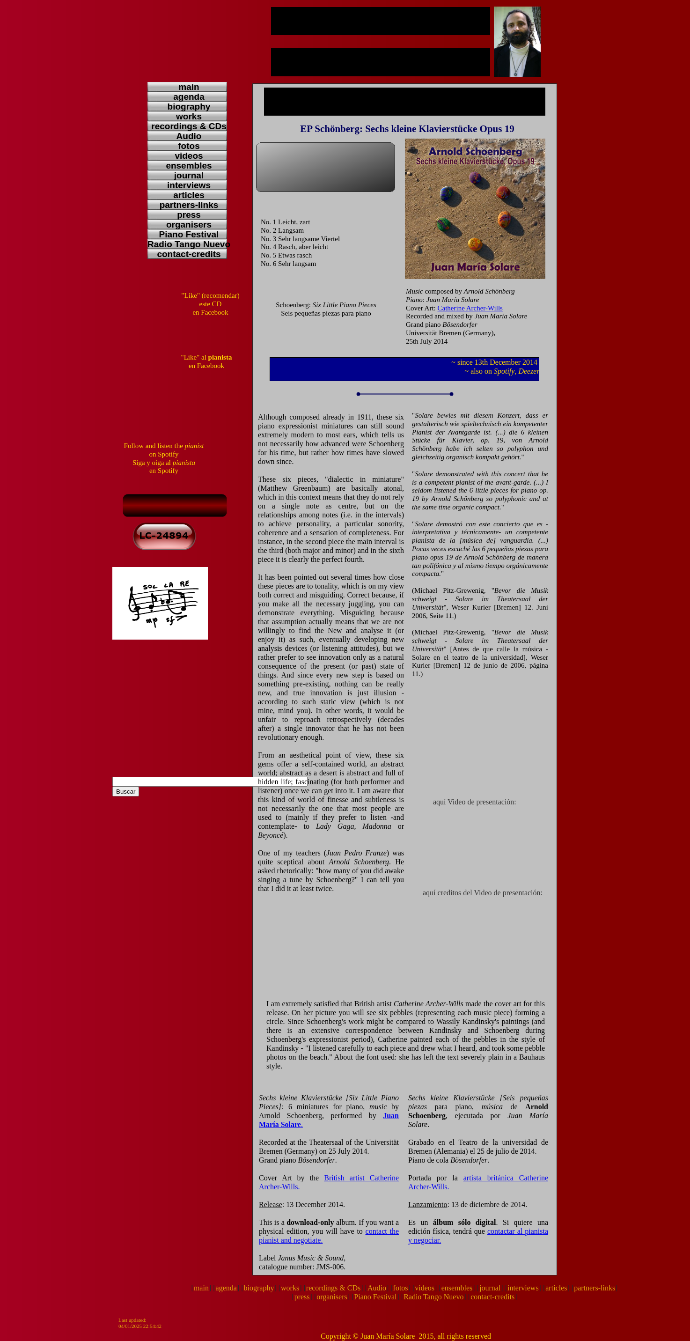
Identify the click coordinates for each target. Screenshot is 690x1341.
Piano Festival (375, 1297)
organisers (331, 1297)
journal (489, 1288)
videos (424, 1288)
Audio (376, 1288)
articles (556, 1288)
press (302, 1297)
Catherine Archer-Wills (470, 308)
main (201, 1288)
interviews (523, 1288)
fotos (400, 1288)
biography (259, 1288)
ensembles (457, 1288)
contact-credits (492, 1297)
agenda (226, 1288)
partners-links (594, 1288)
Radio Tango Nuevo (433, 1297)
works (290, 1288)
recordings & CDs (333, 1288)
